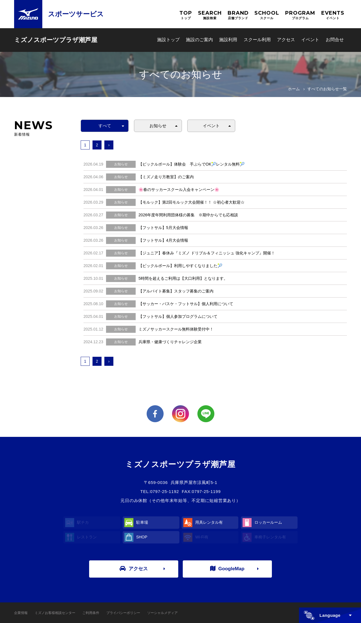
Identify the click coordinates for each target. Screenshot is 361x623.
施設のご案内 (199, 39)
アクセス (286, 39)
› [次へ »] (109, 145)
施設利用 (228, 39)
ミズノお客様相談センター (55, 613)
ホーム (294, 89)
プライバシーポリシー (123, 613)
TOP (185, 15)
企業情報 (21, 613)
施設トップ (168, 39)
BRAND (238, 15)
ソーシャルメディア (162, 613)
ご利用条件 (90, 613)
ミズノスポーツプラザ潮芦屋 (55, 39)
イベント (310, 39)
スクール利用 (257, 39)
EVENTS (332, 15)
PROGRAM (300, 15)
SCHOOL (266, 15)
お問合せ (335, 39)
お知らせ (157, 125)
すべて (104, 125)
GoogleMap (227, 568)
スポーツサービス (76, 14)
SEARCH (210, 15)
